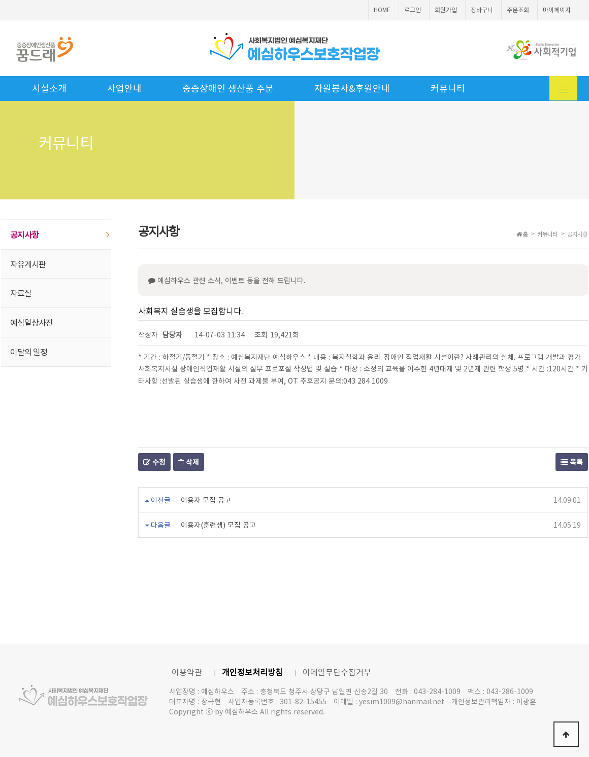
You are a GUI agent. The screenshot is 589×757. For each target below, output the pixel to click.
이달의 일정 (28, 352)
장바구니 (482, 9)
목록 (572, 462)
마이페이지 (557, 9)
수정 (154, 462)
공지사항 (24, 234)
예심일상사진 (31, 322)
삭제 (188, 462)
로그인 (412, 9)
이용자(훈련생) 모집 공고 (218, 525)
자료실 (20, 293)
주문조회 (518, 9)
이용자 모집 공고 (206, 500)
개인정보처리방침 (252, 672)
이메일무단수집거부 (337, 672)
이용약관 (187, 672)
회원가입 (446, 9)
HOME (382, 9)
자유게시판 (28, 264)
